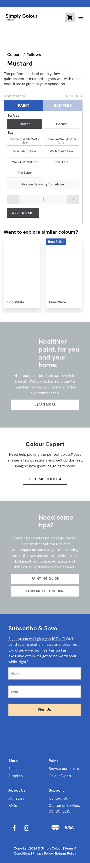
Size (10, 132)
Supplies (15, 776)
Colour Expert (60, 776)
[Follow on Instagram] (26, 828)
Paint (23, 105)
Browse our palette (64, 768)
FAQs (12, 805)
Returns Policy (65, 853)
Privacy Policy (43, 853)
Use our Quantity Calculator (43, 184)
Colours (14, 54)
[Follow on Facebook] (14, 828)
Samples (63, 105)
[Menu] (81, 17)
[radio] (24, 124)
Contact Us (58, 798)
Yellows (34, 54)
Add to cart (23, 212)
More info (72, 96)
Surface (13, 115)
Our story (16, 798)
